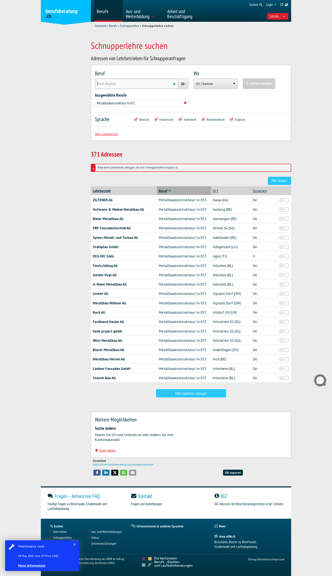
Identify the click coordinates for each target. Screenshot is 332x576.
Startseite (100, 26)
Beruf (100, 73)
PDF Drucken (279, 180)
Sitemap (252, 559)
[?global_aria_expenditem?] (281, 200)
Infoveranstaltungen (103, 544)
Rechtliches (265, 559)
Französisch (163, 120)
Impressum (279, 559)
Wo (196, 73)
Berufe (113, 26)
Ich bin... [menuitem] (277, 16)
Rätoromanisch (213, 120)
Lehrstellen (60, 532)
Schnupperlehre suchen (157, 26)
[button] (97, 473)
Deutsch (141, 120)
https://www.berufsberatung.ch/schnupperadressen (123, 464)
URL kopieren (233, 473)
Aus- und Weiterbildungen (106, 532)
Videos (95, 538)
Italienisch (187, 120)
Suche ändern (105, 450)
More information (31, 565)
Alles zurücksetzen (106, 134)
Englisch (237, 120)
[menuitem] (108, 11)
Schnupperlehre (129, 26)
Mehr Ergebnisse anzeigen (191, 393)
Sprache (102, 119)
